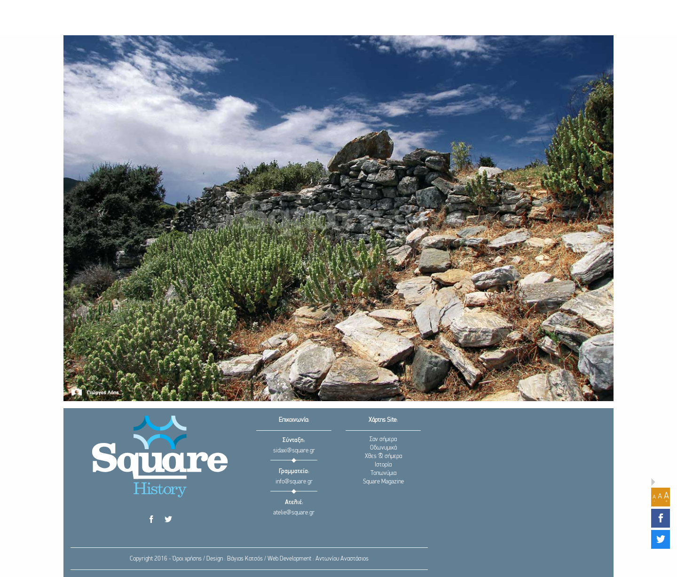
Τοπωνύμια (383, 473)
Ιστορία (383, 465)
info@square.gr (294, 482)
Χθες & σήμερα (383, 456)
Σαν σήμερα (383, 439)
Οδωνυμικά (383, 448)
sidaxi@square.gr (294, 451)
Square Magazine (383, 482)
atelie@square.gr (294, 513)
